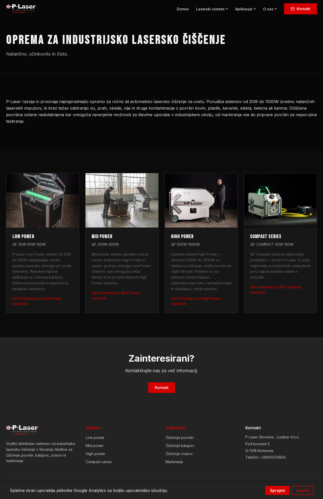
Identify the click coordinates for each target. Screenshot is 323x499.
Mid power (95, 445)
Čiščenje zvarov (179, 454)
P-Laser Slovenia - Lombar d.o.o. (272, 437)
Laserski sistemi (212, 9)
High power (95, 454)
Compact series (99, 462)
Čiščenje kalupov (180, 445)
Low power (95, 437)
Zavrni (302, 490)
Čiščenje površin (179, 437)
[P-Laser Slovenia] (22, 430)
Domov (183, 9)
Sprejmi (277, 490)
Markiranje (174, 462)
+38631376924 (273, 457)
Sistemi (93, 427)
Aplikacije (245, 9)
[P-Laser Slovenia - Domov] (21, 9)
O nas (270, 9)
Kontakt (300, 9)
